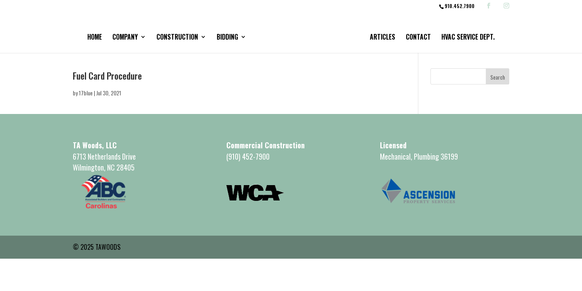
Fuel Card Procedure (107, 75)
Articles (382, 38)
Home (94, 38)
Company (125, 38)
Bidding (227, 38)
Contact (418, 38)
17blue (86, 93)
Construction (177, 38)
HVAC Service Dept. (468, 38)
